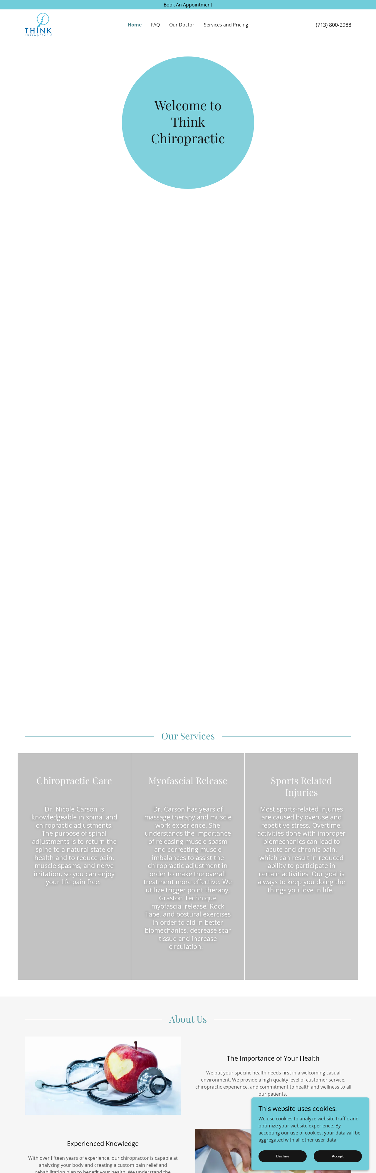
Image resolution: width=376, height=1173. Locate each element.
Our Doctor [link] (181, 24)
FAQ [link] (155, 24)
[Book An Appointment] (188, 4)
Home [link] (135, 24)
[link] (38, 24)
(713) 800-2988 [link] (333, 24)
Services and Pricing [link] (226, 24)
